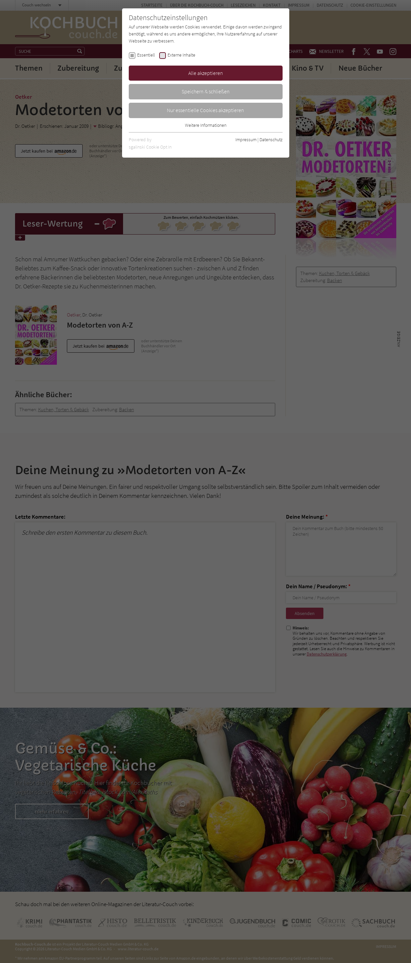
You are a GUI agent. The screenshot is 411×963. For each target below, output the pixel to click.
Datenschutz (271, 140)
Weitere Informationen (205, 125)
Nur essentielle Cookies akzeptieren (205, 110)
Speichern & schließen (206, 91)
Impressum (245, 140)
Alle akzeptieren (205, 73)
